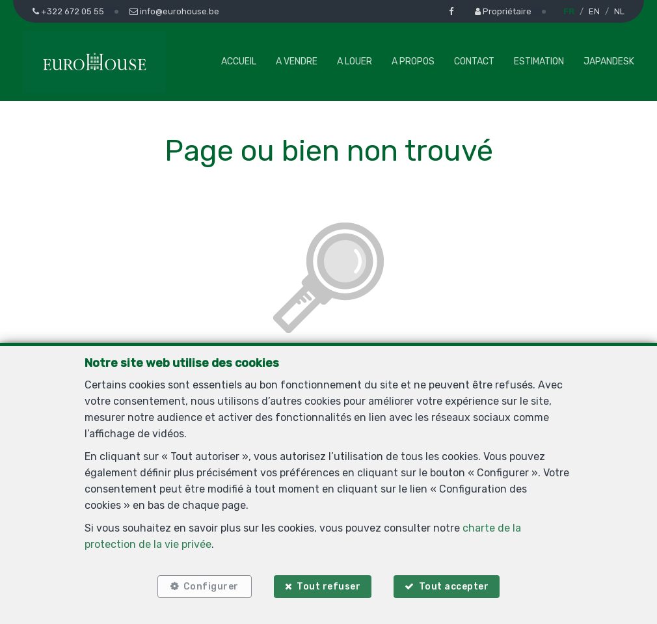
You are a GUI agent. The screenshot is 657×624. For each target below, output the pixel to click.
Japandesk (608, 61)
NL (619, 11)
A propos (413, 61)
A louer (354, 61)
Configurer (211, 586)
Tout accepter (454, 586)
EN (594, 11)
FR (568, 11)
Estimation (539, 61)
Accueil (238, 61)
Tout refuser (328, 586)
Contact (474, 61)
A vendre (296, 61)
